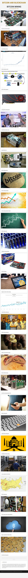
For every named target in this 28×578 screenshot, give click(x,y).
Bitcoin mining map (4, 499)
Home (7, 7)
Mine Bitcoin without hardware (6, 33)
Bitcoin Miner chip (4, 155)
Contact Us (18, 7)
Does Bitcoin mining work (5, 560)
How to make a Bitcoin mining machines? (7, 519)
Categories (10, 7)
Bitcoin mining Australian (5, 195)
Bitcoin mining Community (5, 337)
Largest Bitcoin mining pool (5, 438)
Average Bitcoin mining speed (6, 114)
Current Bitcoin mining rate (5, 317)
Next (13, 564)
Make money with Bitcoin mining (6, 357)
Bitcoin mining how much (5, 74)
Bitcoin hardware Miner (5, 175)
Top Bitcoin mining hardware (5, 256)
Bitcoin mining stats (4, 236)
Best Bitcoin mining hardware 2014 (6, 398)
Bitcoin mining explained (5, 94)
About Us (14, 7)
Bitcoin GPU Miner (4, 276)
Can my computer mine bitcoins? (6, 479)
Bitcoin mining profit (4, 418)
